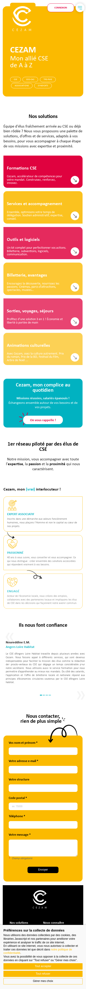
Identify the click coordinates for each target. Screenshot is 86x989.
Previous (32, 665)
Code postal (41, 798)
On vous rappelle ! (43, 701)
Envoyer (67, 869)
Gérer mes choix (43, 981)
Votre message (43, 835)
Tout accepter (43, 966)
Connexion (60, 7)
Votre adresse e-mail (46, 761)
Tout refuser (43, 973)
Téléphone (40, 816)
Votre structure (43, 779)
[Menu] (80, 7)
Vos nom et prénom (46, 743)
